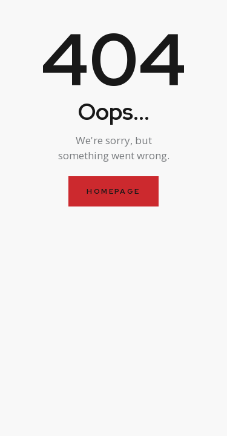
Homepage (113, 191)
